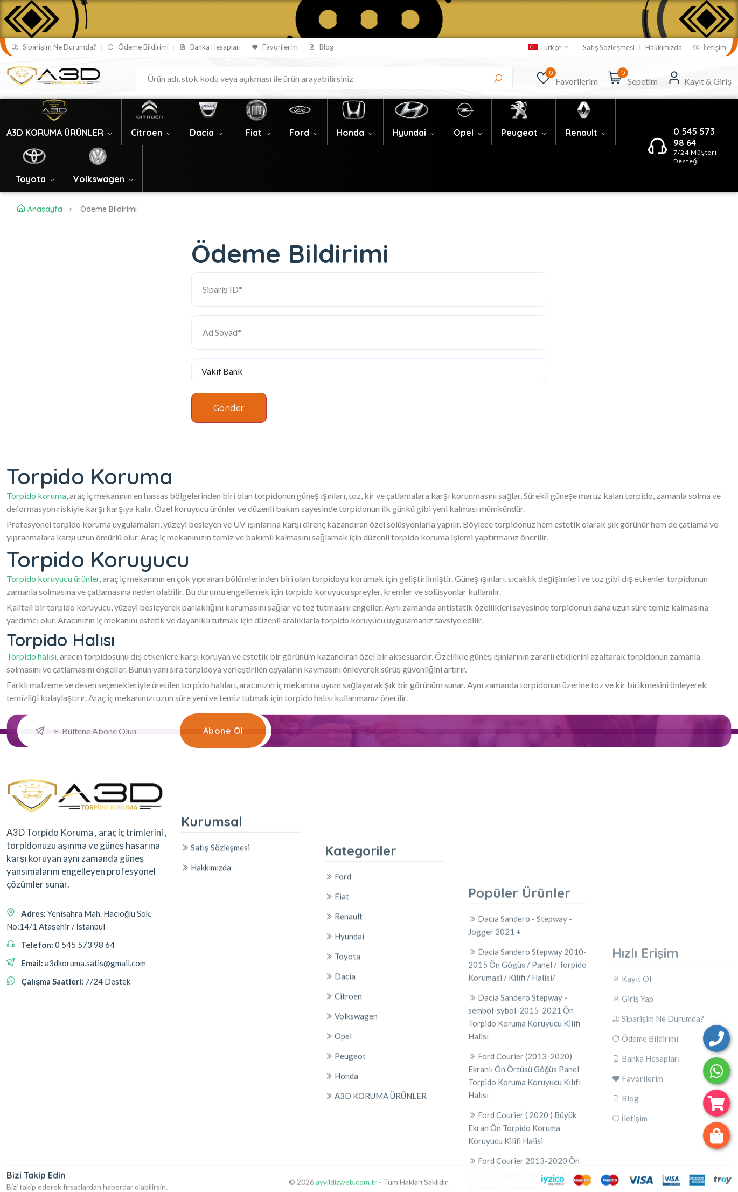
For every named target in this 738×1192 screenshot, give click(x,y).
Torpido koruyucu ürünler (52, 578)
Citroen (151, 132)
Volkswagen (103, 179)
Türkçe (548, 47)
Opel (468, 132)
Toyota (35, 179)
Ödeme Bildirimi (138, 47)
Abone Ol (223, 730)
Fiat (258, 132)
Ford (303, 132)
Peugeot (523, 132)
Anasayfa (39, 209)
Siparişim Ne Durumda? (54, 47)
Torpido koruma (36, 495)
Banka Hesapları (210, 47)
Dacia (206, 132)
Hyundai (414, 132)
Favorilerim (275, 47)
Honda (355, 132)
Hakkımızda (663, 47)
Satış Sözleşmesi (609, 47)
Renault (585, 132)
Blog (321, 47)
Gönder (229, 408)
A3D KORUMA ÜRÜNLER (59, 132)
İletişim (709, 47)
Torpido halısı (31, 656)
